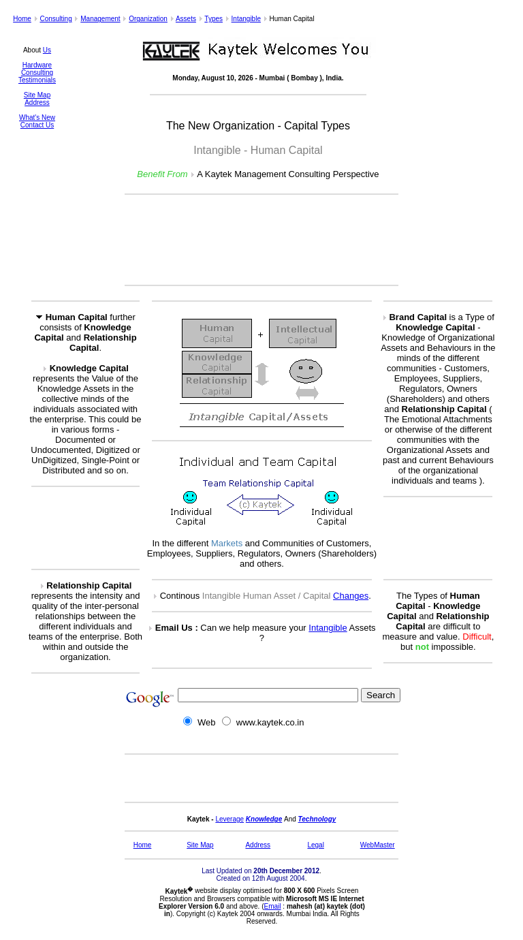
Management (100, 18)
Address (37, 102)
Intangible (246, 18)
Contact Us (37, 125)
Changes (350, 596)
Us (47, 50)
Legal (315, 845)
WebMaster (377, 845)
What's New (37, 117)
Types (213, 18)
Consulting (55, 18)
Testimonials (37, 80)
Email (272, 906)
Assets (186, 18)
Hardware (37, 65)
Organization (148, 18)
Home (22, 18)
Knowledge (264, 819)
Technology (317, 819)
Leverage (229, 819)
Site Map (37, 95)
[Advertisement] (261, 239)
